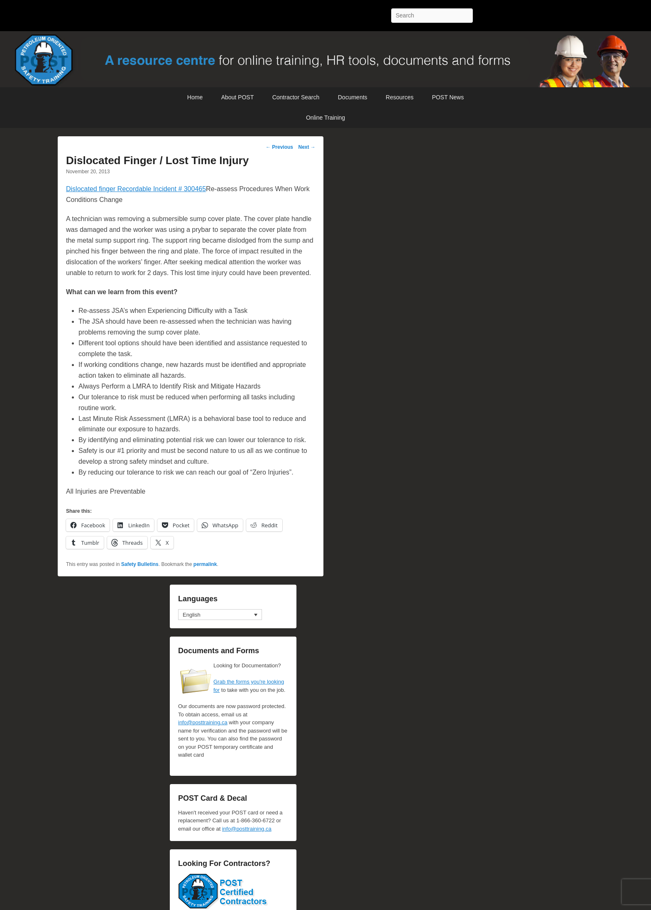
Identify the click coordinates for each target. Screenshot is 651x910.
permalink (205, 564)
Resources (400, 97)
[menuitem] (220, 614)
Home (195, 97)
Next (306, 147)
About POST (237, 97)
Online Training (325, 117)
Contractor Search (296, 97)
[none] (220, 614)
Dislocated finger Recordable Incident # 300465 (136, 188)
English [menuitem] (192, 615)
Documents (352, 97)
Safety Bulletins (140, 564)
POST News (448, 97)
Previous (279, 147)
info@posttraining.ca (203, 722)
